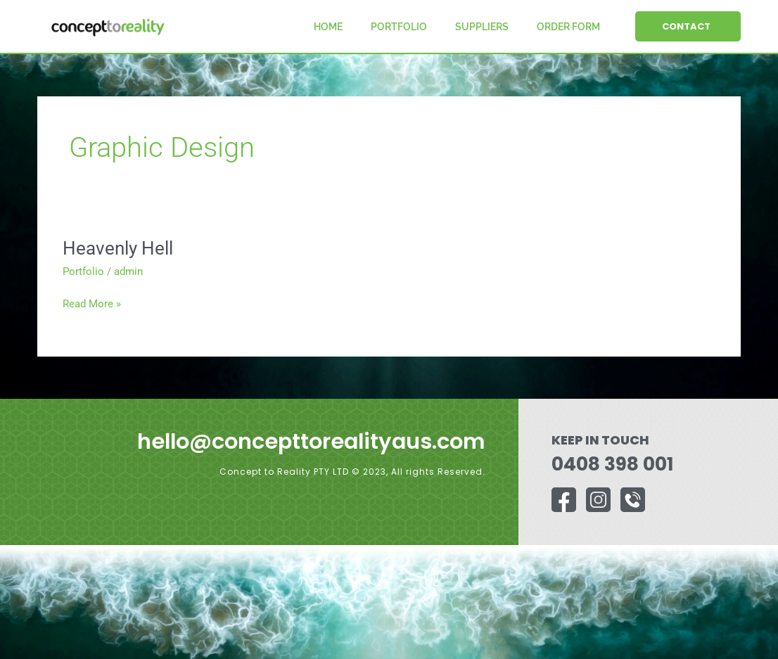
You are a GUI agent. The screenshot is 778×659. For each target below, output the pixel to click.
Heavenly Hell (118, 248)
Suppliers (482, 26)
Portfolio (399, 26)
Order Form (568, 26)
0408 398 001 (608, 464)
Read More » (92, 302)
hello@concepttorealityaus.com (300, 440)
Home (328, 26)
